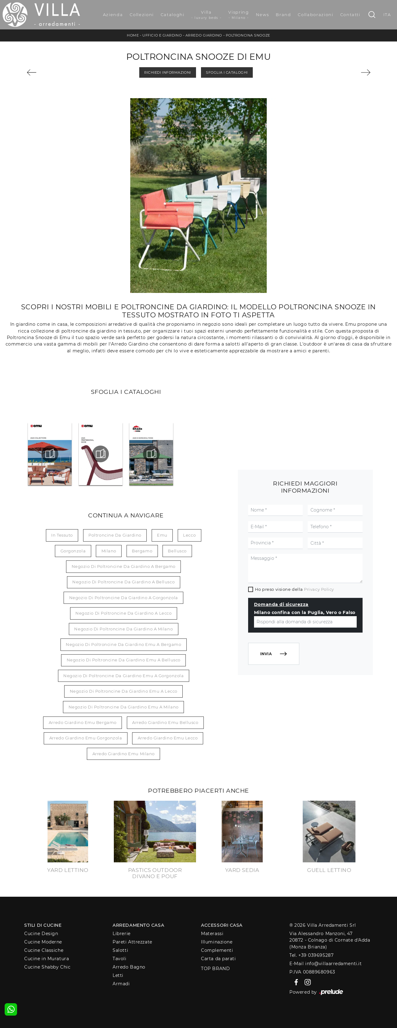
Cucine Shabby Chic (47, 967)
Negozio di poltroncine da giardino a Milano (123, 628)
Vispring (238, 15)
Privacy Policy (319, 589)
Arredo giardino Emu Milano (123, 753)
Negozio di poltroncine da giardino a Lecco (123, 613)
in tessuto (62, 535)
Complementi (217, 950)
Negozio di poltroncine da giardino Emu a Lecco (123, 691)
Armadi (121, 984)
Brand (283, 14)
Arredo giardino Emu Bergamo (83, 722)
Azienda (113, 14)
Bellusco (177, 550)
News (262, 14)
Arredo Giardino (203, 35)
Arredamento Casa (138, 925)
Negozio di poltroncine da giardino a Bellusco (123, 581)
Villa (206, 15)
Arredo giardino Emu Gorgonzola (85, 737)
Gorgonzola (73, 550)
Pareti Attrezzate (132, 942)
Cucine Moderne (43, 942)
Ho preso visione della (294, 589)
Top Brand (215, 968)
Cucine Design (41, 933)
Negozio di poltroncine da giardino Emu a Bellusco (124, 659)
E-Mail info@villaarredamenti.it (325, 963)
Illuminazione (216, 942)
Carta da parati (218, 958)
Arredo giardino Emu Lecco (168, 737)
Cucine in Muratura (46, 958)
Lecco (189, 535)
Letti (118, 975)
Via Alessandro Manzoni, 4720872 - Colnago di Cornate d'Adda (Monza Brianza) (329, 940)
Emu (162, 535)
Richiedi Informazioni (167, 72)
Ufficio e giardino (162, 35)
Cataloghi (173, 14)
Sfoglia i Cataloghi (227, 72)
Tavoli (119, 958)
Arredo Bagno (129, 967)
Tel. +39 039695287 (311, 955)
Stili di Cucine (42, 925)
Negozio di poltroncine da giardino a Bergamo (124, 566)
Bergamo (142, 550)
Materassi (212, 933)
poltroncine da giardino (114, 535)
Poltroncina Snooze (248, 35)
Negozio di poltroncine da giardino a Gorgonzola (123, 597)
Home (133, 35)
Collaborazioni (315, 14)
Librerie (121, 933)
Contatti (350, 14)
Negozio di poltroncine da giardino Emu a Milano (124, 706)
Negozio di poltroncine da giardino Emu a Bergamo (123, 644)
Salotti (120, 950)
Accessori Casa (222, 925)
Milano (108, 550)
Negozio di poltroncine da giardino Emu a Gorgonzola (123, 675)
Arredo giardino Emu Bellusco (165, 722)
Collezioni (142, 14)
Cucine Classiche (43, 950)
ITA (387, 14)
